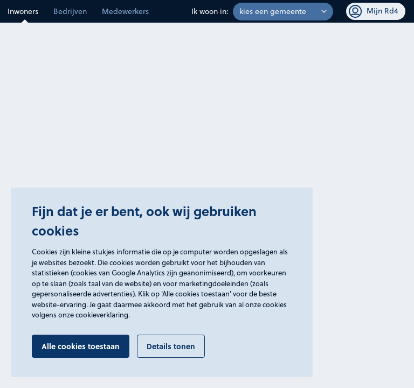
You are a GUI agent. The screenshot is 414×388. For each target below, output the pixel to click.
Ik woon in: (210, 11)
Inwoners (23, 11)
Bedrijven (70, 11)
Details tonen (171, 346)
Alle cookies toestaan (81, 346)
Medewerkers (125, 11)
